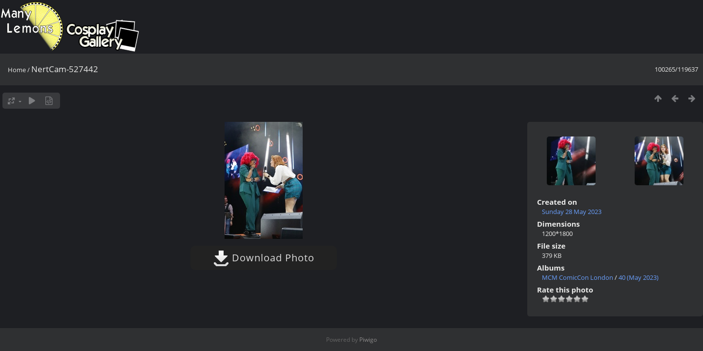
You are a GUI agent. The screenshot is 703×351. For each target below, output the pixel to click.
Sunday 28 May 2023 (571, 211)
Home (17, 69)
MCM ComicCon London (577, 277)
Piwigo (368, 339)
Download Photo (263, 257)
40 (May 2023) (639, 277)
